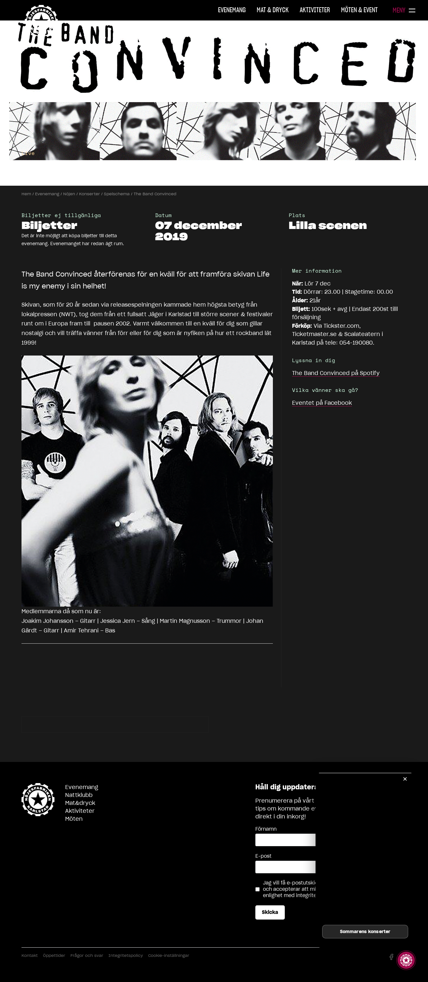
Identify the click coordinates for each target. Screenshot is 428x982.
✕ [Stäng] (405, 779)
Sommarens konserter (365, 931)
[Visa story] (406, 960)
